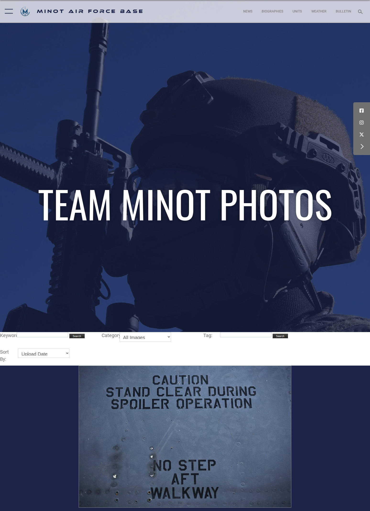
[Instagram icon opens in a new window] (362, 123)
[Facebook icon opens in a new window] (362, 111)
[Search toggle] (361, 11)
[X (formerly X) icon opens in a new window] (362, 135)
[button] (8, 11)
